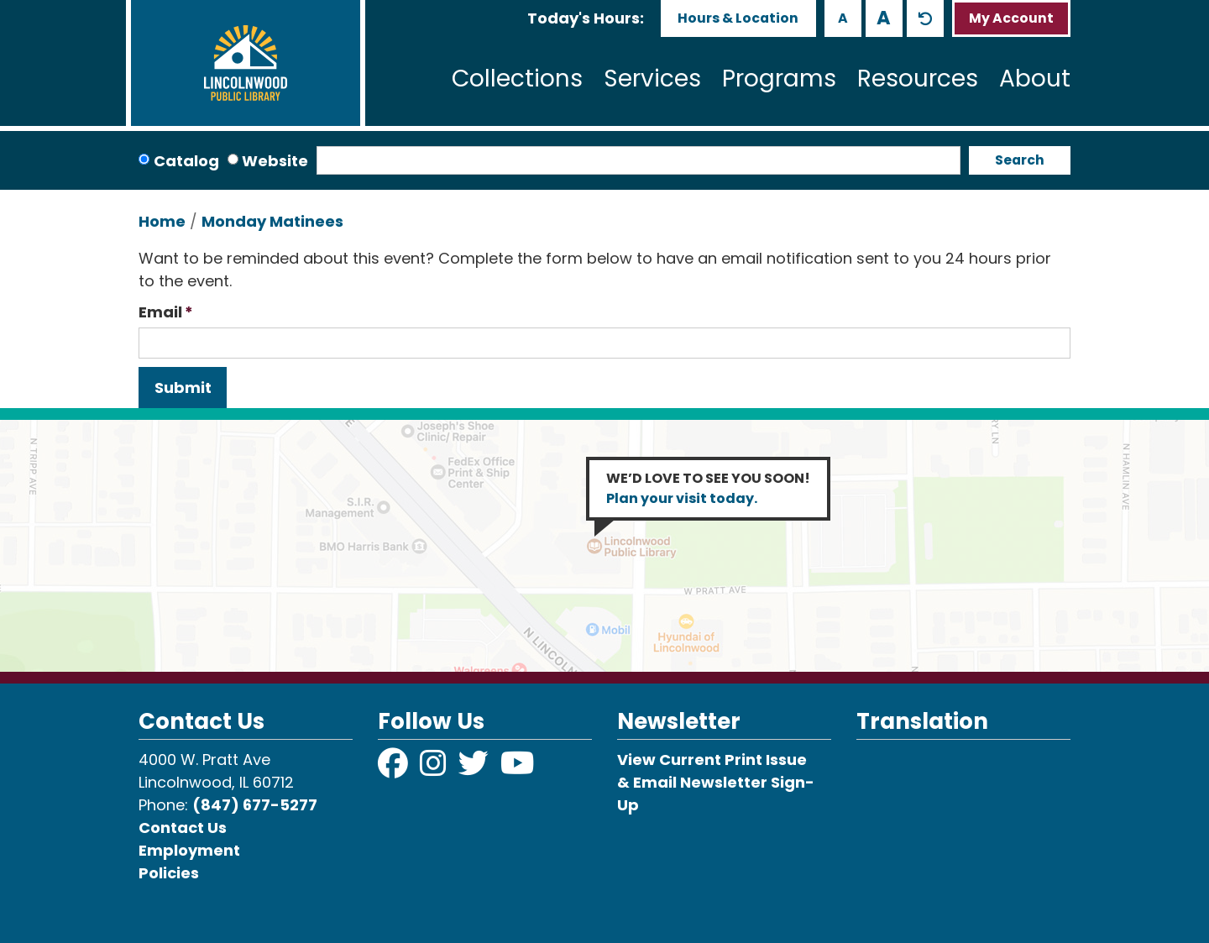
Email (160, 311)
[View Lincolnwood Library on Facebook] (394, 768)
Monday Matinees (272, 221)
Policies (169, 872)
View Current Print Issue (712, 759)
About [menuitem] (1034, 78)
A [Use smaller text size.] (843, 18)
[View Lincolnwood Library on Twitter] (475, 768)
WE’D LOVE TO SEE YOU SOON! (708, 488)
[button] (585, 18)
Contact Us (183, 827)
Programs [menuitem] (779, 78)
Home (162, 221)
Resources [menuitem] (917, 78)
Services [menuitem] (652, 78)
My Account (1011, 18)
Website (275, 160)
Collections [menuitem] (517, 78)
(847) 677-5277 (254, 804)
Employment (189, 850)
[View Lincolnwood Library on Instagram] (435, 768)
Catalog (186, 160)
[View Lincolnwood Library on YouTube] (517, 768)
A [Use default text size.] (925, 18)
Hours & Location (738, 18)
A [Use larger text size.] (884, 17)
